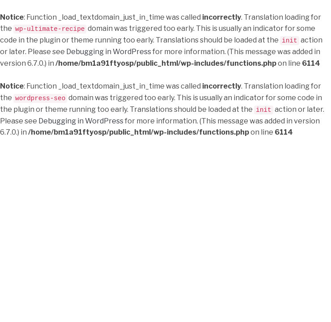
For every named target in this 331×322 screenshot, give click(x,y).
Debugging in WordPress (108, 51)
